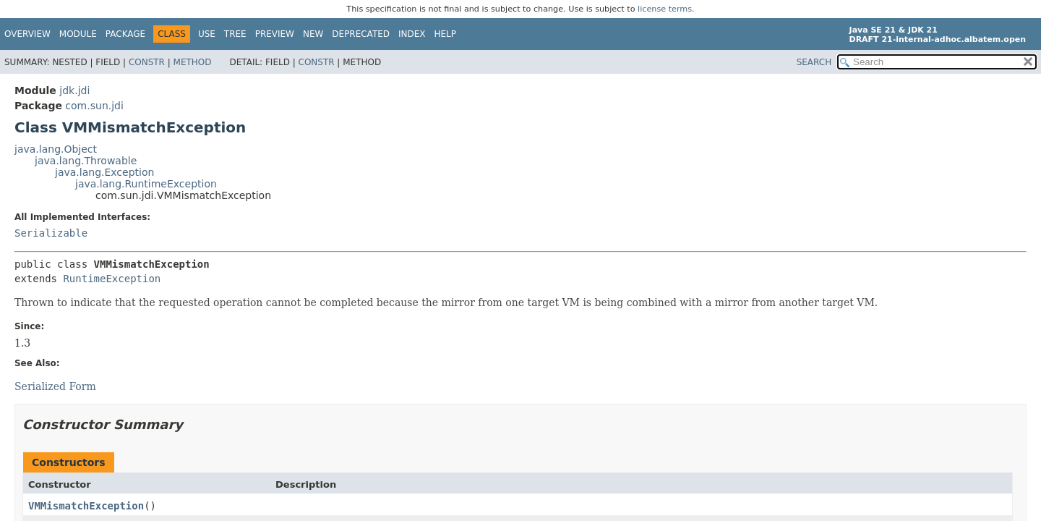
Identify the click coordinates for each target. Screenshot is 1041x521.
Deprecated (361, 34)
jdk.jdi (74, 90)
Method (193, 62)
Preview (274, 34)
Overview (27, 34)
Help (445, 34)
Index (412, 34)
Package (125, 34)
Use (206, 34)
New (313, 34)
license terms (665, 9)
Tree (235, 34)
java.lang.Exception (104, 172)
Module (78, 34)
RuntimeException (111, 278)
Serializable (50, 233)
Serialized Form (55, 386)
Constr (147, 62)
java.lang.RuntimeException (146, 184)
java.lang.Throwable (86, 160)
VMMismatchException (86, 506)
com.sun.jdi (94, 105)
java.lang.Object (55, 149)
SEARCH (814, 62)
